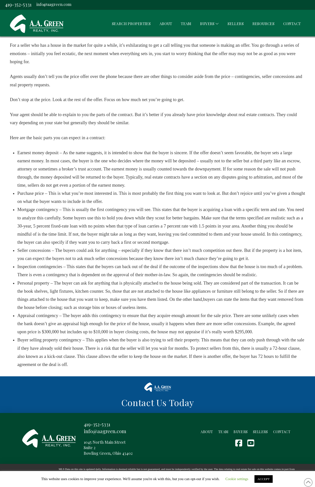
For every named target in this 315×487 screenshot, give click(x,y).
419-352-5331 (18, 4)
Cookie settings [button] (236, 479)
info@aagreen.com (53, 4)
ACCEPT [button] (263, 479)
